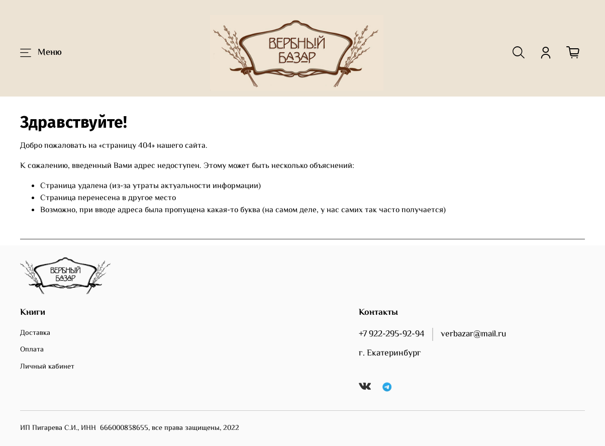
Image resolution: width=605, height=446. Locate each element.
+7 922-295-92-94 (392, 334)
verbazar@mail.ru (473, 334)
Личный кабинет (47, 367)
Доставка (35, 333)
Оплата (32, 349)
